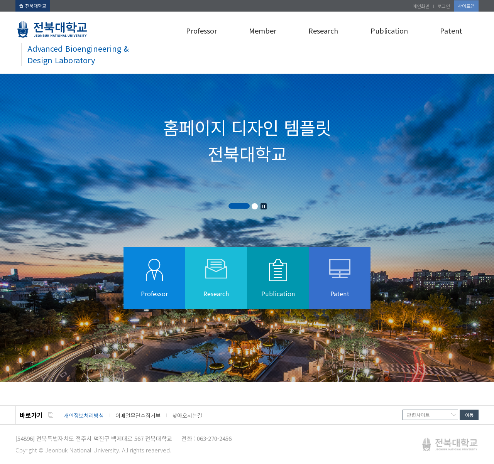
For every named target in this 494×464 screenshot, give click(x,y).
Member (262, 30)
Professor (201, 30)
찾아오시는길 (187, 415)
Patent (451, 30)
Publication (389, 30)
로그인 (443, 6)
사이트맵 (466, 5)
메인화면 (421, 6)
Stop (264, 206)
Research (323, 30)
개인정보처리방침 (84, 415)
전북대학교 (32, 5)
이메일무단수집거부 (138, 415)
